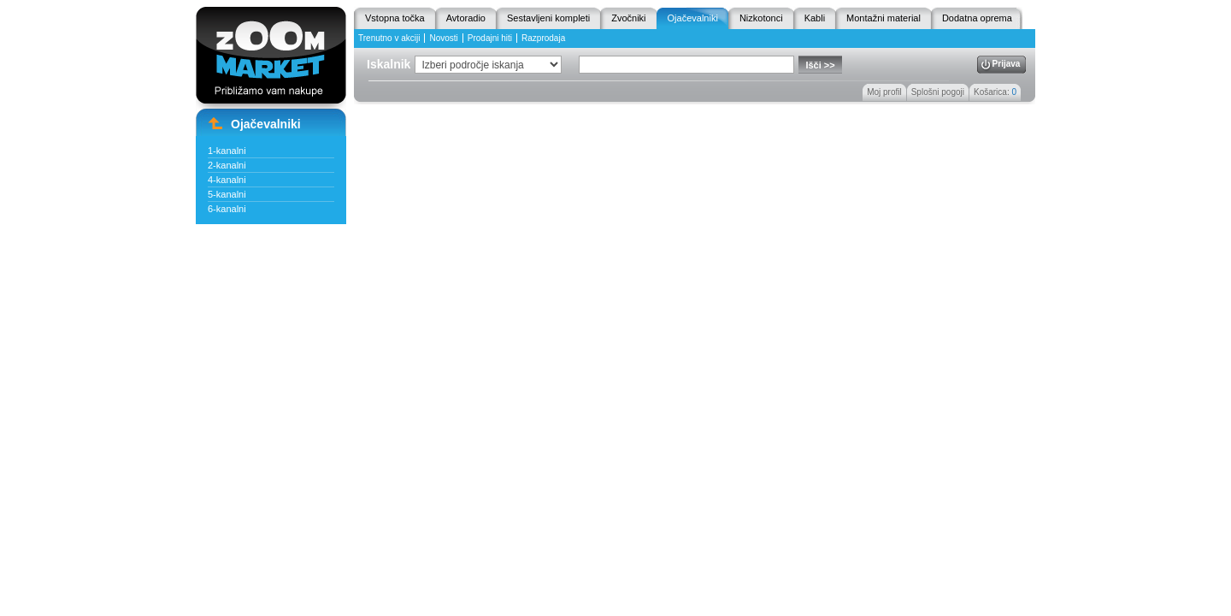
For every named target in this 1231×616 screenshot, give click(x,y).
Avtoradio (466, 18)
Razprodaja (543, 38)
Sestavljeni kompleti (548, 18)
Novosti (443, 38)
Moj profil (884, 92)
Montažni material (883, 18)
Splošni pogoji (937, 92)
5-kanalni (227, 194)
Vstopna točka (395, 18)
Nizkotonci (761, 18)
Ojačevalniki (693, 18)
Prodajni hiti (490, 38)
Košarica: (995, 92)
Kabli (814, 18)
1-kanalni (227, 150)
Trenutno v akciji (389, 38)
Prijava (1006, 63)
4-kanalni (227, 180)
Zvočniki (628, 18)
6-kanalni (227, 209)
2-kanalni (227, 165)
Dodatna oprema (977, 18)
